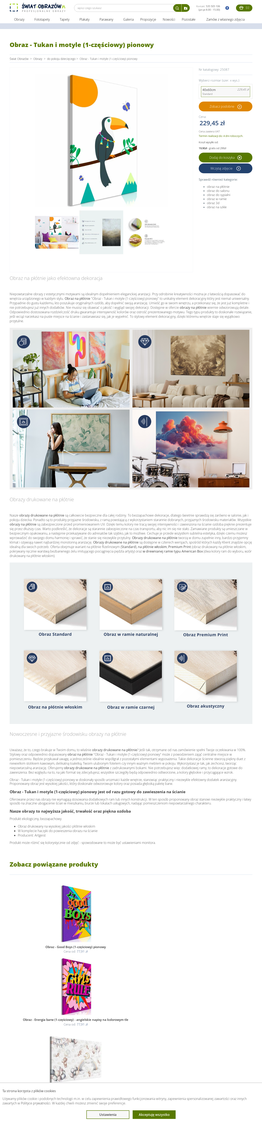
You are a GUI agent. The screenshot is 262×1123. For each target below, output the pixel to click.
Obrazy (19, 20)
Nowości (169, 20)
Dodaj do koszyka (225, 158)
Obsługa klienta (24, 1074)
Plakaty (84, 20)
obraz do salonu (218, 191)
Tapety (64, 20)
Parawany (106, 20)
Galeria (128, 20)
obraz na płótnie (218, 187)
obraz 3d (213, 203)
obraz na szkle (217, 208)
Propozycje (148, 20)
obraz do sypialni (218, 195)
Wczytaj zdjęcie (221, 169)
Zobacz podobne (222, 107)
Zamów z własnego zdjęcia (225, 20)
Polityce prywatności (35, 1103)
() (244, 7)
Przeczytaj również (110, 1074)
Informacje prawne (65, 1074)
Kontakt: (208, 7)
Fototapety (42, 20)
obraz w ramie (217, 199)
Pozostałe (189, 20)
